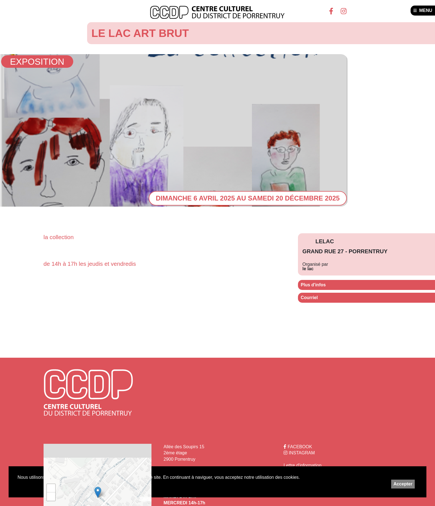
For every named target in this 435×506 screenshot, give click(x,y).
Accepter (402, 484)
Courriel (309, 297)
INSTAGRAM (299, 452)
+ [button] (51, 488)
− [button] (51, 496)
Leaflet (145, 498)
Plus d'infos (313, 284)
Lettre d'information (302, 465)
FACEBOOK (298, 446)
